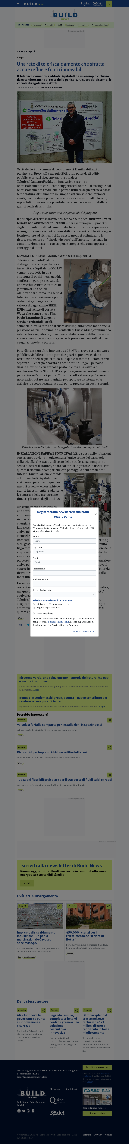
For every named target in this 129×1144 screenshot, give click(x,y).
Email (35, 558)
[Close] (95, 514)
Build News (41, 604)
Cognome (37, 547)
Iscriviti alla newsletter (83, 631)
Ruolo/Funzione (40, 579)
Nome (36, 536)
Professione (39, 569)
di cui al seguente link (58, 622)
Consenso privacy (44, 613)
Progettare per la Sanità (48, 607)
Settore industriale (42, 590)
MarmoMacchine (60, 604)
